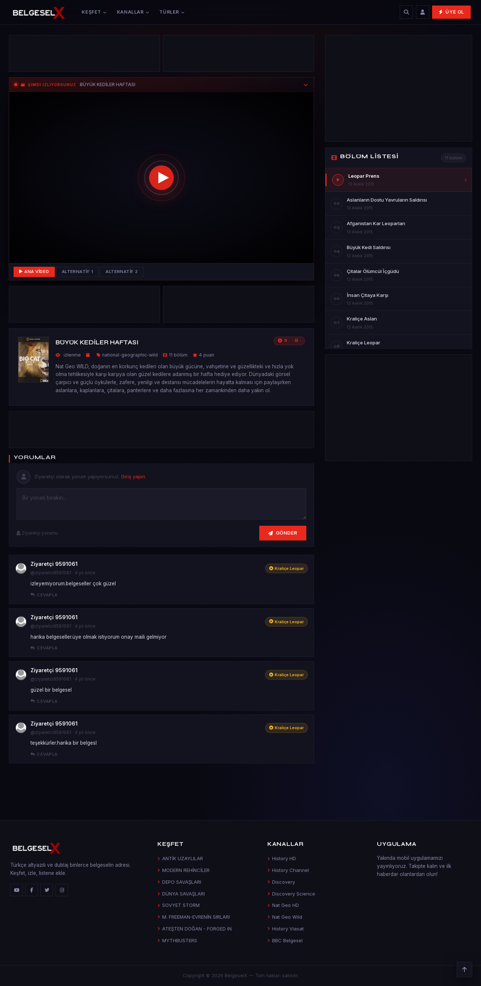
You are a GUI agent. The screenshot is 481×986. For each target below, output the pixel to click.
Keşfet (94, 12)
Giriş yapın (133, 476)
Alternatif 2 (122, 271)
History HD (281, 858)
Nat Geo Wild (284, 917)
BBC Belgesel (285, 940)
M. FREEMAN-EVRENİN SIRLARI (193, 917)
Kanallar (133, 12)
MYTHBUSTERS (177, 940)
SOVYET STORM (178, 905)
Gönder (282, 533)
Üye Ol (451, 12)
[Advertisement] (84, 55)
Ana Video (34, 271)
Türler (171, 12)
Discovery (281, 882)
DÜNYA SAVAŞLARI (181, 894)
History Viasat (285, 929)
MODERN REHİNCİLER (183, 870)
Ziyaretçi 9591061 (54, 564)
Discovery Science (291, 894)
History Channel (288, 870)
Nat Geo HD (283, 905)
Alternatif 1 (77, 271)
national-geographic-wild (130, 355)
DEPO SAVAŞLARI (179, 882)
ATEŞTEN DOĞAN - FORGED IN (194, 929)
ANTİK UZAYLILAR (180, 858)
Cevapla (44, 594)
